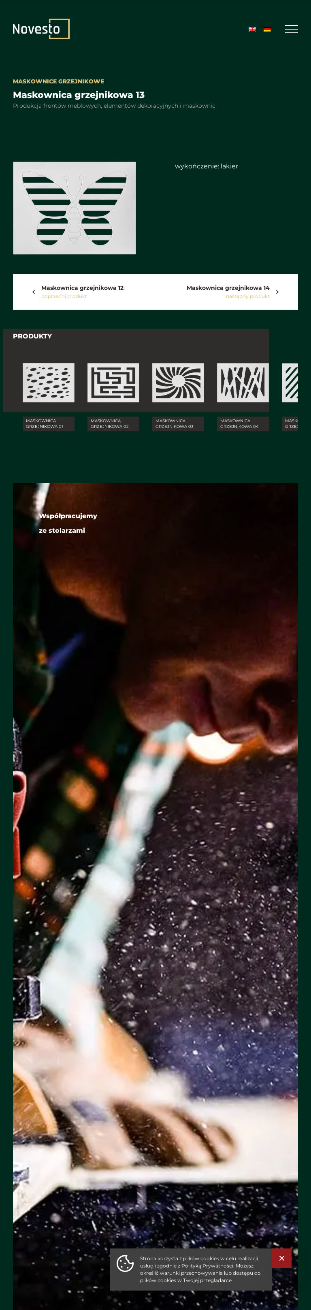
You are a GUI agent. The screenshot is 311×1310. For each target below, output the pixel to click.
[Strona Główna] (41, 29)
